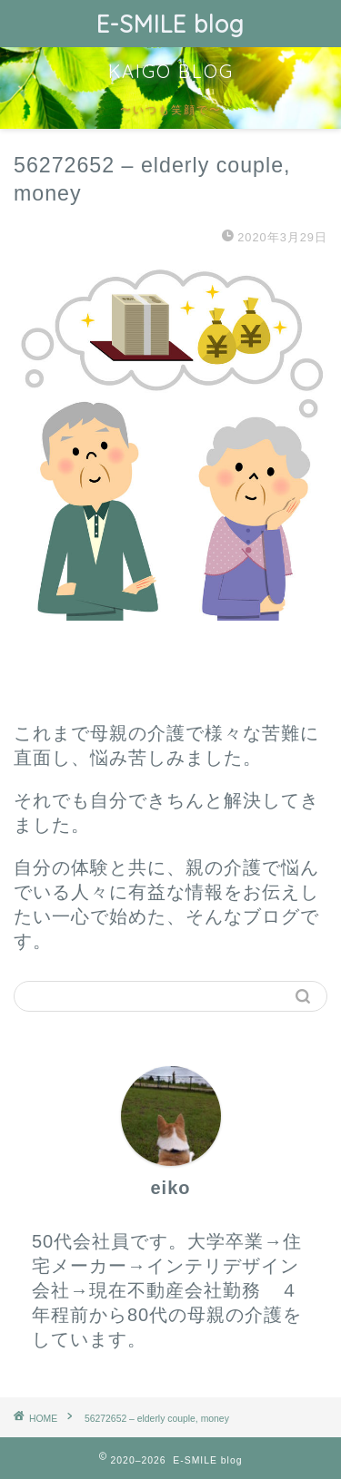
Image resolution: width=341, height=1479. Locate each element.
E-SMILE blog (170, 23)
